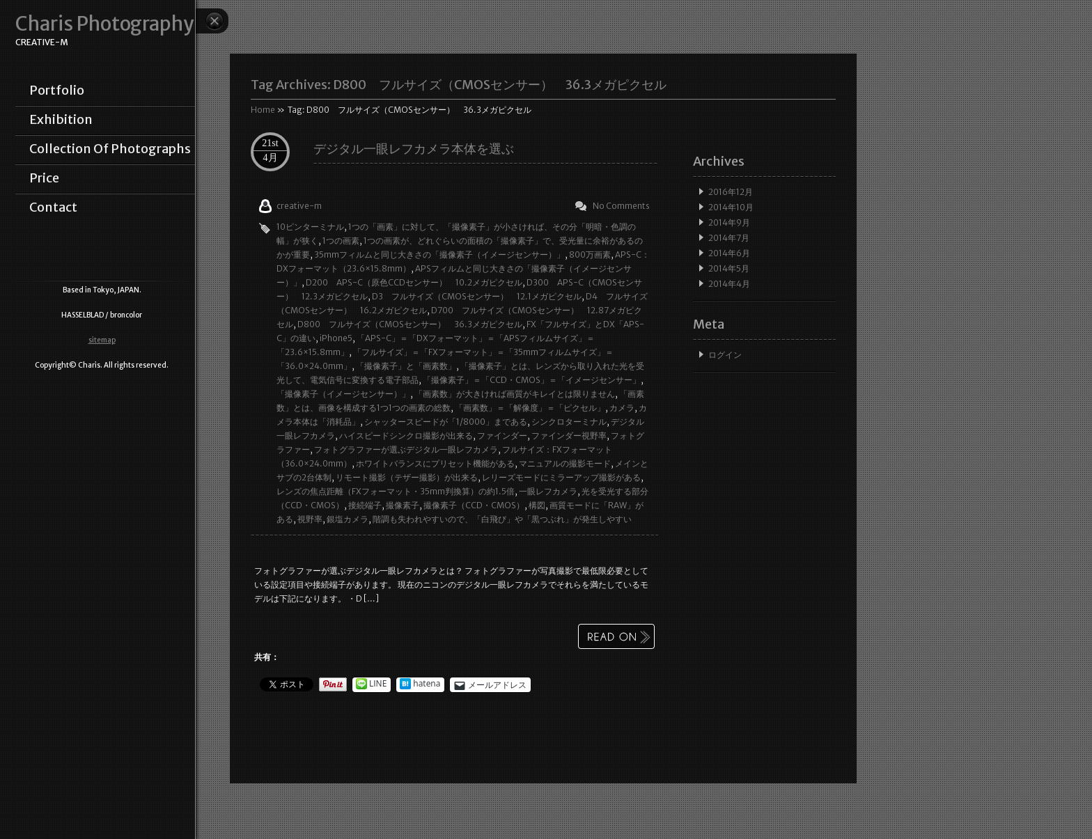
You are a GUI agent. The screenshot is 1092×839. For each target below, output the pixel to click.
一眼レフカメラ (548, 491)
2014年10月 (731, 207)
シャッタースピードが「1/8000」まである (445, 421)
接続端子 (365, 505)
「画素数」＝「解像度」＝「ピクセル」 (530, 407)
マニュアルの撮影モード (565, 463)
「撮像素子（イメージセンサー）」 (343, 394)
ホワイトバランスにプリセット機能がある (435, 463)
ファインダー (502, 435)
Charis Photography (104, 24)
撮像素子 (402, 505)
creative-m (299, 206)
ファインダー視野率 (569, 435)
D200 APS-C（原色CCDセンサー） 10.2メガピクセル (414, 282)
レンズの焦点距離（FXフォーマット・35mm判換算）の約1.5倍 (395, 491)
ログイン (725, 355)
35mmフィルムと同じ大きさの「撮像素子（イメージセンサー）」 (439, 254)
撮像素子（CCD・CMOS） (473, 505)
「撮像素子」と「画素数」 (406, 366)
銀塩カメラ (347, 519)
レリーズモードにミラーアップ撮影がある (561, 477)
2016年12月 (730, 192)
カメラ (621, 407)
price (44, 178)
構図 (537, 505)
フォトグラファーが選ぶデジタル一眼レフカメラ (406, 449)
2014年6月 (729, 253)
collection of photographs (110, 149)
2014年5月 (728, 268)
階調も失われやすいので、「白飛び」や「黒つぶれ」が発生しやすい (502, 519)
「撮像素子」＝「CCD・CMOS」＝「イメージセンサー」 (532, 380)
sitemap (102, 340)
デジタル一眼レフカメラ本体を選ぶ (413, 149)
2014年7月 (728, 238)
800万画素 (590, 254)
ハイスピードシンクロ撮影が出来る (406, 435)
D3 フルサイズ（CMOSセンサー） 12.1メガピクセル (477, 296)
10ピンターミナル (310, 226)
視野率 (309, 519)
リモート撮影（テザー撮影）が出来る (407, 477)
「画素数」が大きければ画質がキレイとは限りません (514, 394)
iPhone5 (336, 338)
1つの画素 (340, 240)
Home (263, 109)
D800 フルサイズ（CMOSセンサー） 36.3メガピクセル (409, 324)
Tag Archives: (458, 85)
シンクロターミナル (569, 421)
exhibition (61, 119)
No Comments (621, 206)
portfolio (56, 90)
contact (53, 207)
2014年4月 (729, 284)
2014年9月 (729, 222)
